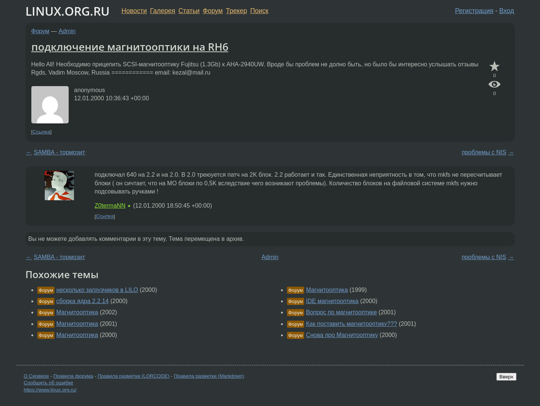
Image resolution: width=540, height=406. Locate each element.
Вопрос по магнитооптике (341, 312)
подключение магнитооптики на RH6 (129, 47)
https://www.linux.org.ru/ (50, 390)
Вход (506, 11)
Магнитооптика (77, 312)
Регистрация (474, 11)
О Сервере (36, 376)
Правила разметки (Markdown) (209, 376)
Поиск (259, 11)
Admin (67, 31)
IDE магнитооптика (332, 301)
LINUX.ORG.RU (67, 11)
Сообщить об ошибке (49, 382)
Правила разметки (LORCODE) (133, 376)
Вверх (506, 377)
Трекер (236, 11)
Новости (134, 11)
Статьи (189, 11)
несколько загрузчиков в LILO (97, 290)
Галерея (162, 11)
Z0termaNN (110, 205)
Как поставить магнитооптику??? (351, 324)
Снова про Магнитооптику (342, 335)
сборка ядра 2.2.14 (82, 301)
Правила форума (73, 376)
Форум (212, 11)
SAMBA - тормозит (59, 152)
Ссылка (41, 132)
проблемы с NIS (484, 152)
